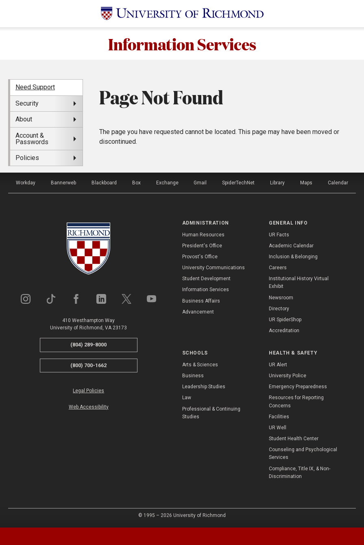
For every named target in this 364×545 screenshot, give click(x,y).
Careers (278, 267)
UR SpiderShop (285, 319)
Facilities (279, 417)
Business (193, 375)
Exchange (167, 183)
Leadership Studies (203, 386)
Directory (279, 308)
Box (136, 183)
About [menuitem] (23, 119)
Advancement (198, 312)
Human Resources (203, 235)
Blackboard (104, 183)
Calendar (338, 183)
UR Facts (279, 235)
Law (186, 397)
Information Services (182, 43)
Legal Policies (88, 391)
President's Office (202, 246)
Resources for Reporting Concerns (296, 401)
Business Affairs (201, 301)
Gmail (200, 183)
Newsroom (281, 298)
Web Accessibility (89, 407)
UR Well (277, 427)
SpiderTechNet (238, 183)
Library (277, 183)
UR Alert (278, 365)
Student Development (206, 278)
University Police (287, 375)
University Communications (213, 267)
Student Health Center (293, 438)
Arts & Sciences (200, 365)
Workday (25, 183)
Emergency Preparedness (298, 386)
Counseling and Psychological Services (303, 453)
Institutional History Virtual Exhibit (299, 282)
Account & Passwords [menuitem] (31, 139)
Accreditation (284, 330)
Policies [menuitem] (27, 158)
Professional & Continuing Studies (211, 413)
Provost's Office (200, 257)
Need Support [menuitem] (35, 87)
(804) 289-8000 (88, 345)
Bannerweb (63, 183)
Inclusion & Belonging (293, 257)
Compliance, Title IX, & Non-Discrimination (299, 472)
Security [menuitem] (27, 103)
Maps (306, 183)
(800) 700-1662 (88, 365)
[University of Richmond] (182, 13)
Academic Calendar (291, 246)
